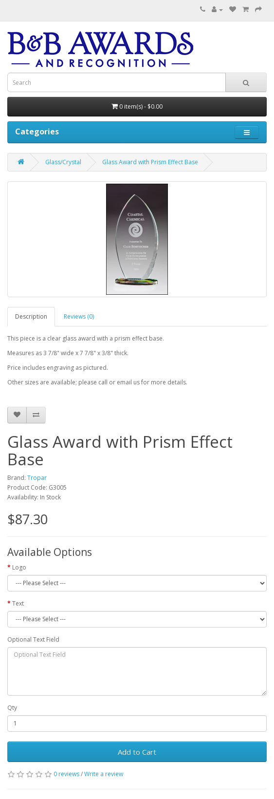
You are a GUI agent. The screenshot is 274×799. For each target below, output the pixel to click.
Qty (12, 708)
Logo (19, 567)
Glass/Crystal (63, 162)
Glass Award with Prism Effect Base (150, 162)
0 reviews (66, 774)
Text (18, 603)
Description (31, 316)
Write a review (103, 774)
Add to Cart (137, 752)
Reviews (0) (79, 316)
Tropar (37, 478)
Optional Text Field (33, 639)
